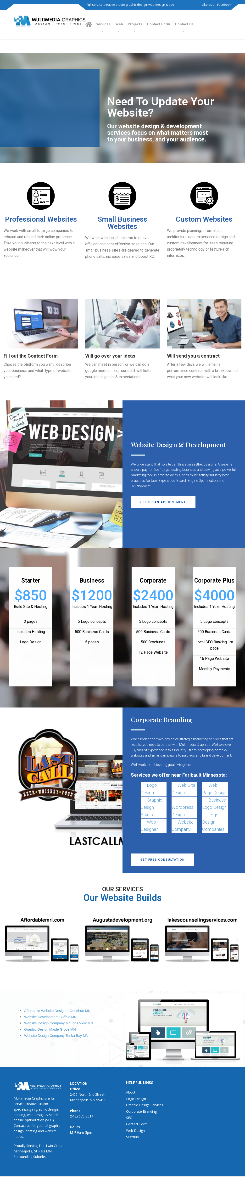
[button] (163, 502)
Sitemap (132, 1136)
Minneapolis (23, 1151)
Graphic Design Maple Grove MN (50, 1029)
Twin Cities (53, 1145)
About (130, 1092)
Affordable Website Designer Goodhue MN (57, 1011)
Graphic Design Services (144, 1105)
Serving (32, 1145)
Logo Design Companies (213, 822)
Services (103, 24)
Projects (135, 24)
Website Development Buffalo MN (50, 1017)
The (42, 1145)
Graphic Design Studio (151, 807)
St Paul (39, 1151)
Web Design (135, 1130)
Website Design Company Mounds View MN (58, 1023)
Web (119, 24)
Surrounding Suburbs (30, 1156)
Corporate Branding (141, 1111)
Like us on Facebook (216, 4)
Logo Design (136, 1098)
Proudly (19, 1145)
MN (49, 1151)
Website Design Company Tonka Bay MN (56, 1036)
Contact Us (184, 24)
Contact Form (158, 24)
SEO (129, 1117)
